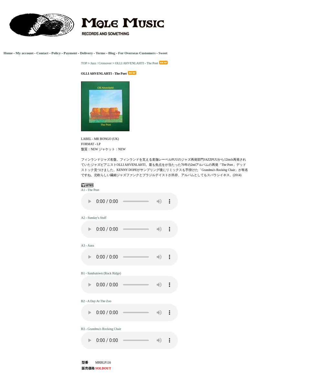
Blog (111, 53)
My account (24, 53)
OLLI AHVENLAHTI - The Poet (142, 63)
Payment (70, 53)
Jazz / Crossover (101, 63)
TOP (84, 63)
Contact (42, 53)
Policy (56, 53)
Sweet (163, 53)
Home (8, 53)
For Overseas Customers (137, 53)
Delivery (86, 53)
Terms (100, 53)
